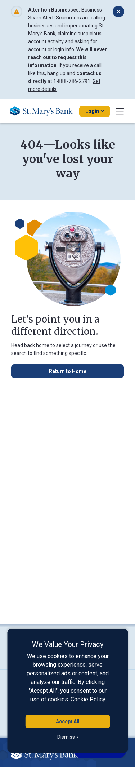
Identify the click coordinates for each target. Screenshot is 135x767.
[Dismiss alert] (118, 11)
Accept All (68, 721)
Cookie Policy (88, 699)
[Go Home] (44, 111)
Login (94, 111)
